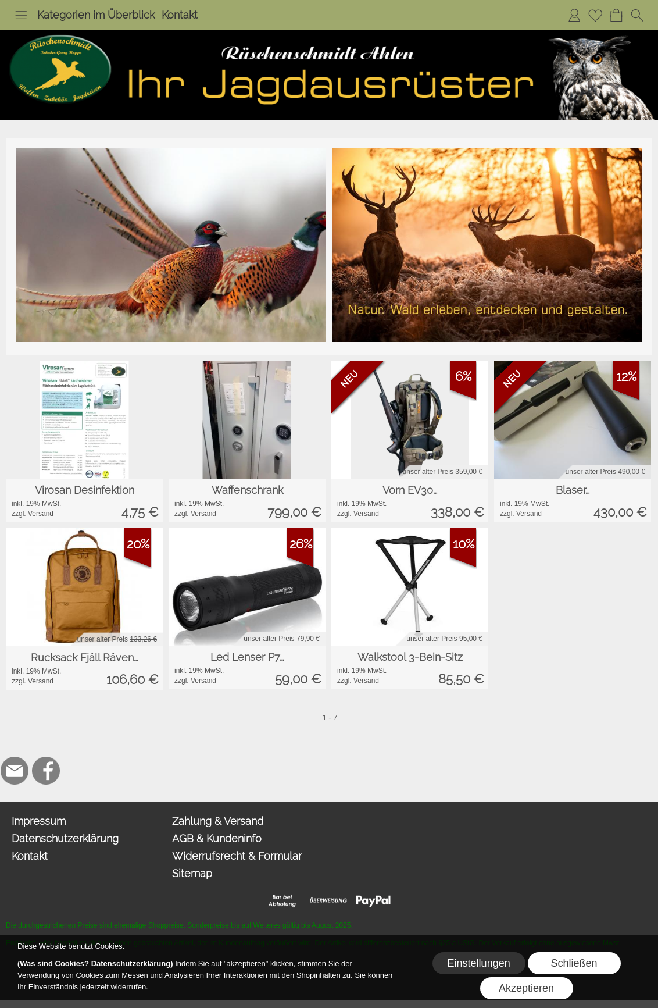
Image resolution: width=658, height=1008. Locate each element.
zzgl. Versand (32, 514)
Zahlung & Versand (217, 821)
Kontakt (180, 15)
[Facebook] (45, 770)
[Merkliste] (595, 15)
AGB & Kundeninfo (217, 838)
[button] (21, 15)
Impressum (39, 821)
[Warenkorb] (616, 15)
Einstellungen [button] (479, 963)
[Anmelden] (574, 15)
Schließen (574, 963)
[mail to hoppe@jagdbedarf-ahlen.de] (14, 770)
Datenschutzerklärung (65, 838)
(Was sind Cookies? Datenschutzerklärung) (95, 963)
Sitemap (192, 873)
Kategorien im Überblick (96, 15)
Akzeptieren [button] (526, 988)
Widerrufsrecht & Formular (237, 856)
